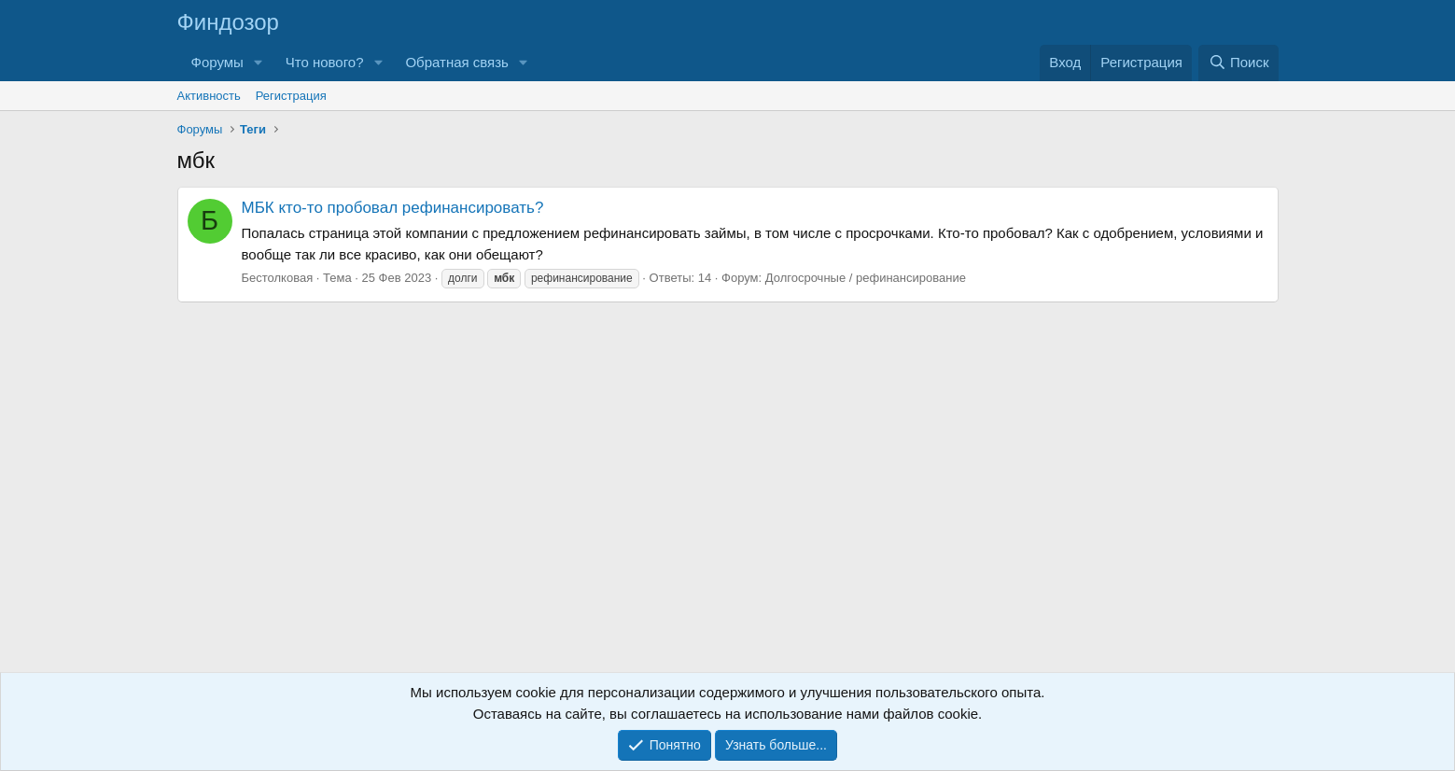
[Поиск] (1238, 63)
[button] (258, 63)
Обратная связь (457, 62)
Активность (209, 96)
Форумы (217, 62)
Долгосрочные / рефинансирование (865, 278)
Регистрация (291, 96)
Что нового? (325, 62)
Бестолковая (278, 278)
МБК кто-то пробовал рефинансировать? (393, 208)
